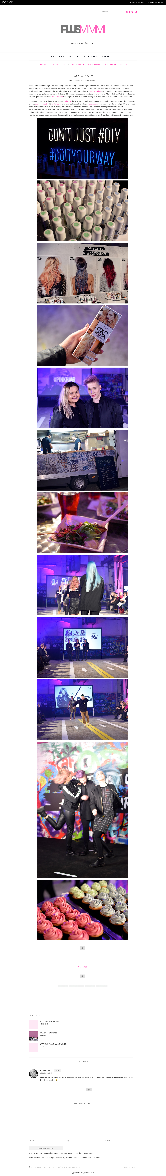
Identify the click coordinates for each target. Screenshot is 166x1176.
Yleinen (123, 64)
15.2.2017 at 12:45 (46, 1073)
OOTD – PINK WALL (48, 1033)
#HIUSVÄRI (90, 986)
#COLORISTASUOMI (76, 986)
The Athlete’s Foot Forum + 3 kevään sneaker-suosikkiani (55, 1167)
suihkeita (68, 101)
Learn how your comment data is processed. (76, 1153)
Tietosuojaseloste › (137, 2)
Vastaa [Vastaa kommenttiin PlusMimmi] (57, 1070)
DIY (64, 64)
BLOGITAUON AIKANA (49, 1021)
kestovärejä (56, 104)
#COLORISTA (63, 986)
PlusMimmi (110, 64)
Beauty (42, 64)
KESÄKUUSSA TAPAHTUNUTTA (53, 1044)
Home (53, 56)
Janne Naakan (57, 97)
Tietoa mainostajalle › (155, 2)
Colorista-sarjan (95, 91)
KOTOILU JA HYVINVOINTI (89, 64)
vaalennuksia (93, 104)
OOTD (78, 56)
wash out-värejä (41, 104)
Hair (72, 64)
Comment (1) (82, 967)
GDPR (70, 56)
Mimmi (62, 56)
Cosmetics (55, 64)
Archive (105, 56)
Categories (89, 56)
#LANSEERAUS (102, 986)
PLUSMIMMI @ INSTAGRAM (83, 1173)
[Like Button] (82, 948)
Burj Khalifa (130, 1167)
